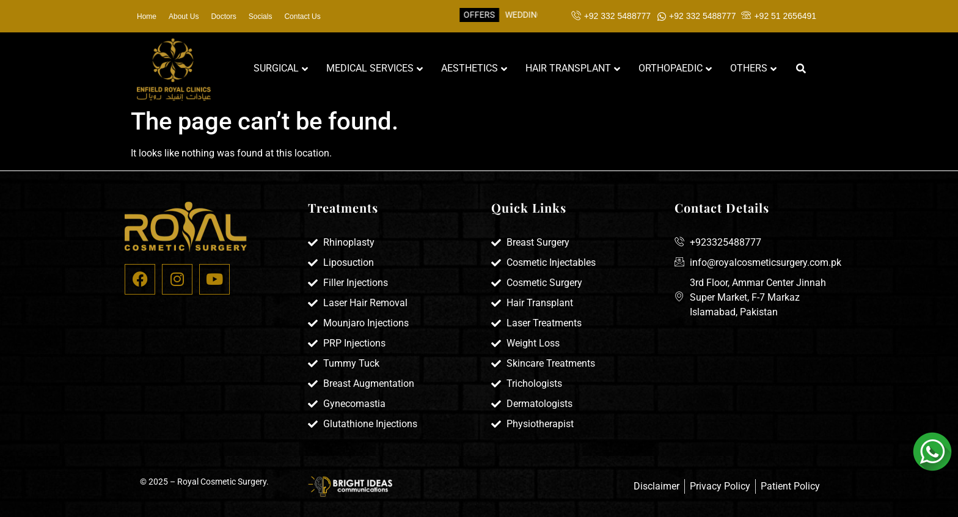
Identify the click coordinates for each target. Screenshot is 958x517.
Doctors (223, 16)
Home (146, 16)
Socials (260, 16)
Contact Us (302, 16)
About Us (184, 16)
